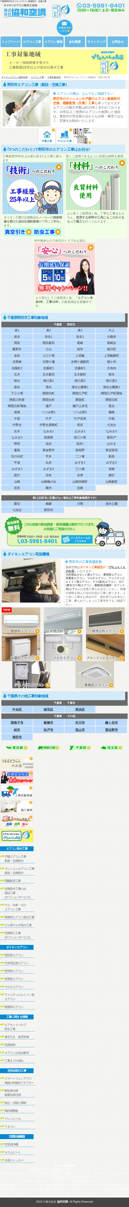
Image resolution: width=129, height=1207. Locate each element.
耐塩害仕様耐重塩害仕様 (13, 1093)
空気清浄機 (11, 1144)
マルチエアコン (14, 987)
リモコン (10, 1126)
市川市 (80, 722)
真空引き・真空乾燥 (17, 1037)
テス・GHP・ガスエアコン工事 (15, 907)
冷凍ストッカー (14, 1160)
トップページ (11, 41)
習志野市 (111, 730)
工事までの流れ (14, 1060)
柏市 (17, 730)
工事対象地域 (53, 77)
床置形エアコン (14, 979)
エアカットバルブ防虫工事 (15, 1027)
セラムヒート (13, 1152)
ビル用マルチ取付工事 (18, 925)
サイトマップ (96, 41)
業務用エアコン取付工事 (19, 917)
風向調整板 (11, 1110)
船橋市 (48, 722)
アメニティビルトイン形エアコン (19, 997)
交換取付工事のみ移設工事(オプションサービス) (17, 893)
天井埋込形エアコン (17, 963)
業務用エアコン (14, 1007)
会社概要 (75, 41)
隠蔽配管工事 (13, 881)
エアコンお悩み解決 (17, 1052)
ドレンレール (13, 1118)
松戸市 (48, 730)
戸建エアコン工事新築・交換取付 (15, 858)
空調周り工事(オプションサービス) (17, 935)
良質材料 (10, 1045)
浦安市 (17, 737)
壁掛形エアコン (14, 955)
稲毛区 (48, 709)
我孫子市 (17, 722)
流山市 (80, 730)
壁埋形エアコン (14, 971)
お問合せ (118, 41)
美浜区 (80, 709)
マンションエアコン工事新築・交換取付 (19, 871)
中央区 (17, 709)
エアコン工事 (32, 41)
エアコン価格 (54, 41)
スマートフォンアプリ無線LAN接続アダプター (19, 1080)
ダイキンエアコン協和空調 (14, 77)
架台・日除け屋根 (15, 1103)
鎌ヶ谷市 (111, 722)
